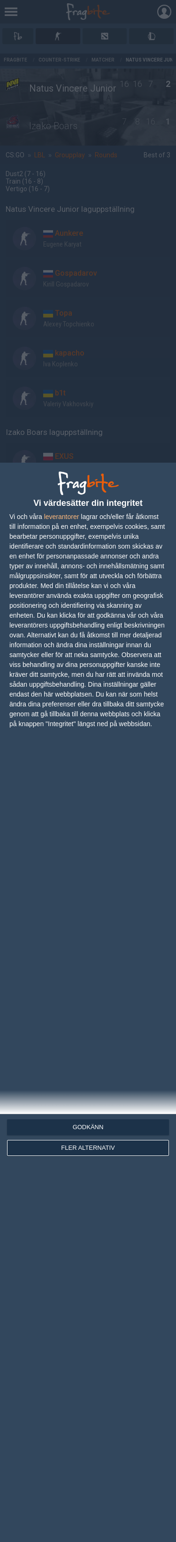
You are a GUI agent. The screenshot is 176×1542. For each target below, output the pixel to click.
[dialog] (88, 1002)
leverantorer (61, 516)
